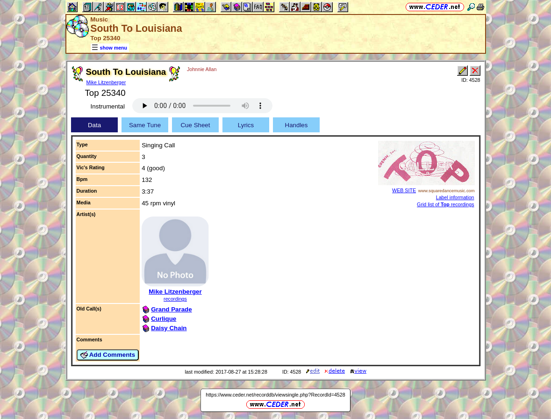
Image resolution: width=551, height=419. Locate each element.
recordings (175, 299)
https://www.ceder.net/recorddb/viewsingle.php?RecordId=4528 (275, 394)
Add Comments (108, 355)
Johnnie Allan (201, 69)
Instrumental (108, 106)
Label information (455, 197)
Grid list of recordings (445, 204)
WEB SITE (404, 190)
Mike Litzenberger (106, 82)
